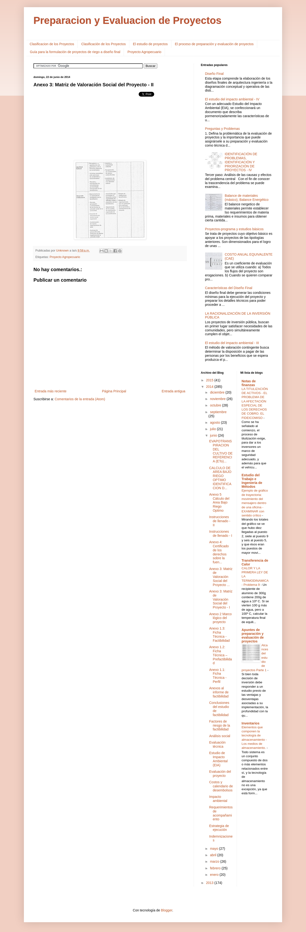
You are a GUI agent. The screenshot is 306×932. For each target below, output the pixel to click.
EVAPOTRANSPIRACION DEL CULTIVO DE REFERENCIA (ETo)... (221, 451)
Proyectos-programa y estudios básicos (234, 229)
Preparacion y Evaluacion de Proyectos (127, 20)
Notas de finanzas (249, 383)
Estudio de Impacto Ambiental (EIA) (218, 759)
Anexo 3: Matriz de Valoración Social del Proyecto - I (220, 599)
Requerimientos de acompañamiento (221, 813)
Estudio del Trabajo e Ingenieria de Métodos (252, 480)
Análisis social (219, 736)
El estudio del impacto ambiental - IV (232, 99)
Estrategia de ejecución (219, 828)
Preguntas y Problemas (222, 129)
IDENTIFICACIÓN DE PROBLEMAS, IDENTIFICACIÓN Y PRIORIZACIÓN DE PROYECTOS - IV (241, 162)
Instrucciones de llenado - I (220, 533)
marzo (215, 861)
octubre (216, 405)
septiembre (218, 412)
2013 (210, 883)
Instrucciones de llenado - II (219, 521)
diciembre (217, 392)
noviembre (218, 399)
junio (214, 435)
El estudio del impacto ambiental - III (232, 343)
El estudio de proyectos (150, 44)
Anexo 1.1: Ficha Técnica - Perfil (218, 676)
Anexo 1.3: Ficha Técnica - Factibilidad (219, 634)
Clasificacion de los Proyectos (52, 44)
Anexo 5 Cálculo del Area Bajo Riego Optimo (219, 502)
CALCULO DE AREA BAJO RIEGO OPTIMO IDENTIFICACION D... (220, 478)
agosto (215, 422)
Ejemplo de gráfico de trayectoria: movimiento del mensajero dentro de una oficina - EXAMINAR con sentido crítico (255, 503)
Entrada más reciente (50, 391)
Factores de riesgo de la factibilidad (219, 725)
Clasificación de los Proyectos (103, 44)
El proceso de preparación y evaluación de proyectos (214, 44)
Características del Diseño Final (228, 288)
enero (214, 875)
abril (213, 855)
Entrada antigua (173, 391)
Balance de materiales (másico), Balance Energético (246, 198)
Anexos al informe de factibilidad (219, 692)
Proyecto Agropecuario (144, 52)
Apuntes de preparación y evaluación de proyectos (253, 635)
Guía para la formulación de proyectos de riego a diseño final (75, 52)
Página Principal (114, 391)
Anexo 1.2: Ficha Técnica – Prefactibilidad (220, 655)
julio (213, 429)
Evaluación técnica (217, 744)
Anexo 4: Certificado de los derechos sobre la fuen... (219, 552)
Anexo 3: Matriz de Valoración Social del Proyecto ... (220, 577)
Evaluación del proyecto (220, 774)
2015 (210, 380)
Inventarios (251, 723)
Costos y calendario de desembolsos (221, 786)
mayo (214, 848)
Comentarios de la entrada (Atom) (80, 399)
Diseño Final (214, 74)
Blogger (166, 910)
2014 (210, 387)
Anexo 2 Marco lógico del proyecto (220, 618)
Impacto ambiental (218, 799)
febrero (215, 868)
